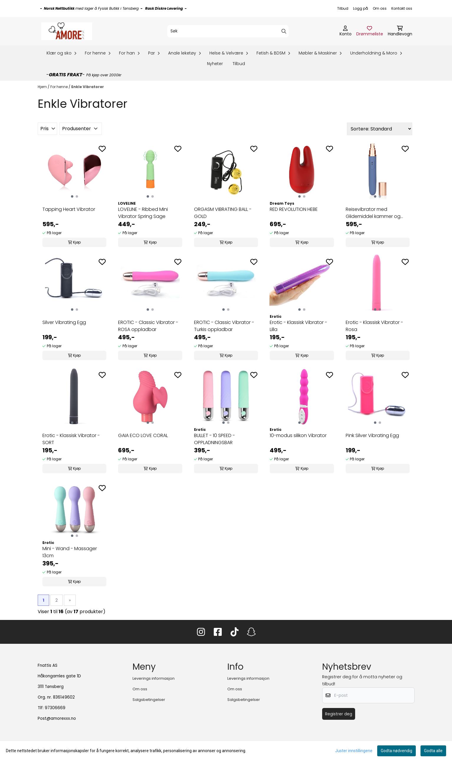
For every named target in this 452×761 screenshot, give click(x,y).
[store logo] (66, 31)
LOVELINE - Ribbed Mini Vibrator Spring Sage (143, 213)
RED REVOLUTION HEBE (294, 209)
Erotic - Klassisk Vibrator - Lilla (298, 326)
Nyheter (215, 64)
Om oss (380, 8)
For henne (59, 86)
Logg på (360, 8)
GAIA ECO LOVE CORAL (143, 435)
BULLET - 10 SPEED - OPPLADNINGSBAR (214, 439)
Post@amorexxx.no (57, 718)
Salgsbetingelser (149, 699)
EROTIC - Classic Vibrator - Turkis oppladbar (224, 326)
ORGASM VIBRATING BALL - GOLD (222, 213)
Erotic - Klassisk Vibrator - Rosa (374, 326)
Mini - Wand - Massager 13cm (69, 552)
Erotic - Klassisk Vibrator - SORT (71, 439)
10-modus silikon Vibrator (298, 435)
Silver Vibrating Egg (64, 322)
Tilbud (342, 8)
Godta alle (433, 750)
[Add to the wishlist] (102, 148)
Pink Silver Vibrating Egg (372, 435)
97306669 (55, 708)
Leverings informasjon (154, 678)
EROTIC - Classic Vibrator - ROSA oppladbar (148, 326)
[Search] (283, 31)
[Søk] (228, 31)
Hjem (43, 86)
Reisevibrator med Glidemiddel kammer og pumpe (373, 213)
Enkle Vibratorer (87, 86)
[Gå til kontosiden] (345, 31)
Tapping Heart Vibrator (68, 209)
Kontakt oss (401, 8)
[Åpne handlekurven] (400, 31)
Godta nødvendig (396, 750)
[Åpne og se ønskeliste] (369, 31)
